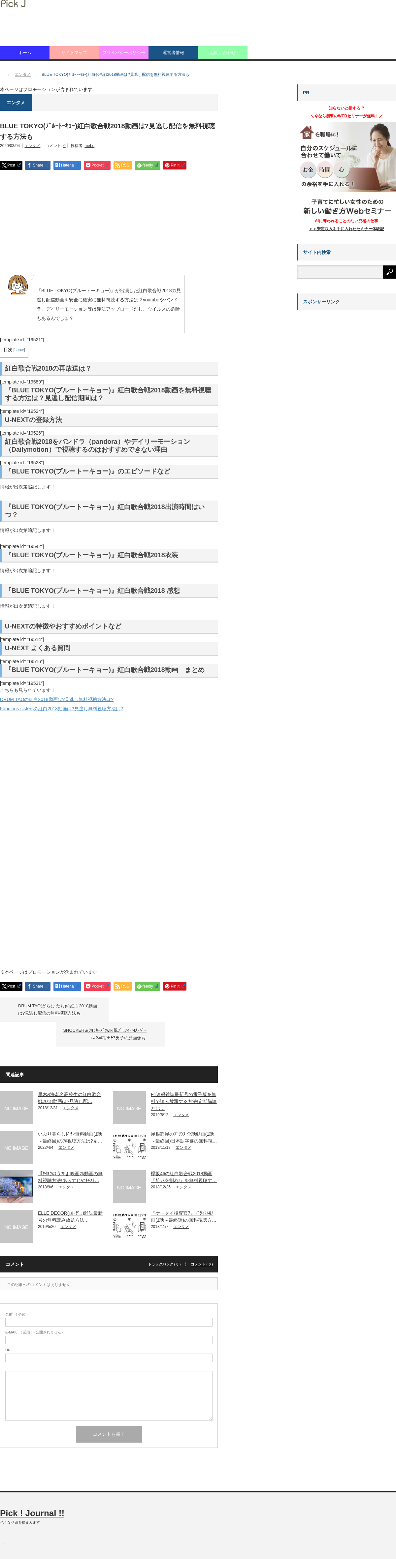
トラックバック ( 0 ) (164, 1239)
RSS (4, 1520)
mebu (89, 145)
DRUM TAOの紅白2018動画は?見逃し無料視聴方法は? (57, 699)
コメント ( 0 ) (202, 1239)
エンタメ (32, 145)
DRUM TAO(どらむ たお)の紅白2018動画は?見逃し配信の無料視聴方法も (57, 1009)
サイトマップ (74, 52)
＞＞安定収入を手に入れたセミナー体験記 (346, 229)
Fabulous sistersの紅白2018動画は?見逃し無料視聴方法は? (61, 708)
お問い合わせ (223, 52)
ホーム (24, 52)
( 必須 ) (16, 1290)
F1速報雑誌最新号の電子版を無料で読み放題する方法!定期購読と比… (184, 1076)
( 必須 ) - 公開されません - (34, 1307)
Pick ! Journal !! (32, 1488)
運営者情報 (173, 52)
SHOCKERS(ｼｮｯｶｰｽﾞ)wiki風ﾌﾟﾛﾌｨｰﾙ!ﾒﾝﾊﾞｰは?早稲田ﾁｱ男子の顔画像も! (158, 1009)
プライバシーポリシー (123, 52)
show (19, 350)
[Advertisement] (109, 222)
